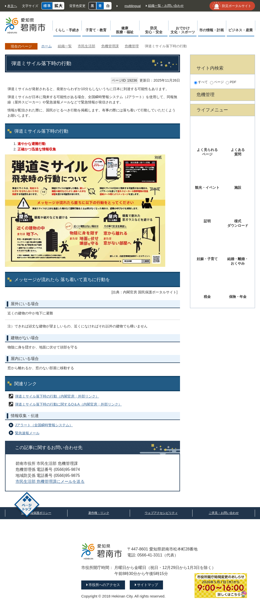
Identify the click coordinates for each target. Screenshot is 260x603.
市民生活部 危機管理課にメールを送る (50, 481)
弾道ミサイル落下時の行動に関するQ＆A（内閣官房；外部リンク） (68, 404)
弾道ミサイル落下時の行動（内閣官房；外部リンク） (57, 396)
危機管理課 (110, 46)
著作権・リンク (98, 513)
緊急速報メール (27, 433)
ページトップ (27, 505)
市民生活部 (86, 46)
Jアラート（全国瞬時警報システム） (44, 425)
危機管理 (132, 46)
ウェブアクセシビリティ (161, 513)
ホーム (46, 46)
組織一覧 (65, 46)
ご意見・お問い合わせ (224, 513)
